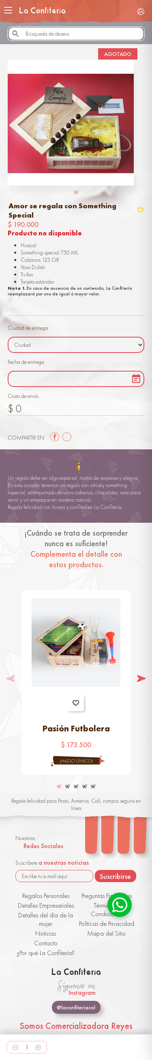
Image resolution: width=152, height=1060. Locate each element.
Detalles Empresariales (46, 905)
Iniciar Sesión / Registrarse (141, 11)
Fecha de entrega (26, 361)
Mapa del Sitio (106, 933)
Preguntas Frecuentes (106, 895)
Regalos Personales (45, 895)
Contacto (46, 943)
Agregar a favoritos (76, 703)
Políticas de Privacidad (106, 923)
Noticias (45, 933)
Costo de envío (23, 396)
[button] (141, 678)
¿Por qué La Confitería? (46, 953)
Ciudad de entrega (28, 327)
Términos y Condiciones (106, 909)
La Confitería (42, 10)
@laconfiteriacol (76, 1007)
